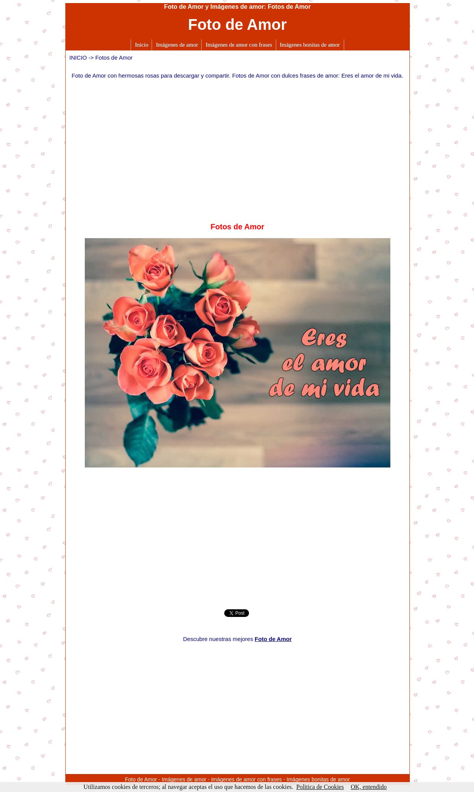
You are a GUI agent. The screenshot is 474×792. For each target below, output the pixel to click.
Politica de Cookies (320, 787)
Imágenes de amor (177, 45)
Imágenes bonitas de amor (310, 45)
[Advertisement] (238, 146)
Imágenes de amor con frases (238, 45)
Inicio (141, 45)
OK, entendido (369, 787)
